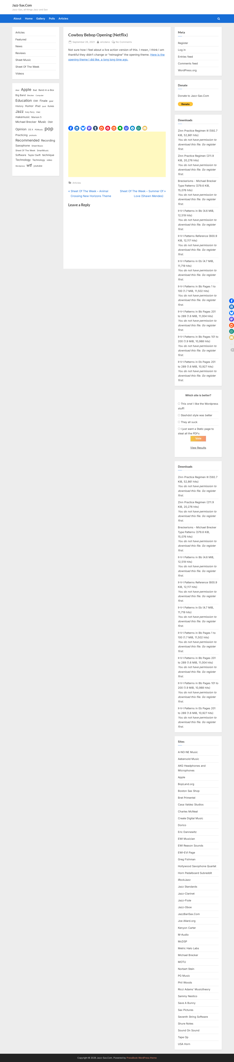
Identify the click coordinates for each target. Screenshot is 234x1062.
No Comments (124, 42)
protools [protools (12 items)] (33, 135)
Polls (52, 18)
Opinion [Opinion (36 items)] (20, 129)
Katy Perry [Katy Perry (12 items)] (30, 112)
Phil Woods (185, 982)
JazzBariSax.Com (189, 914)
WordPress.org (187, 70)
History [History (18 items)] (19, 106)
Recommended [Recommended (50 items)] (27, 140)
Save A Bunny (186, 1003)
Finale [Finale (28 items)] (43, 100)
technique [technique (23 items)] (48, 155)
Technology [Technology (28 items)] (23, 159)
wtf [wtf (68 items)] (29, 165)
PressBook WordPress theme (142, 1057)
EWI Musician (186, 838)
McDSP (182, 941)
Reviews (20, 53)
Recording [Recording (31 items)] (48, 140)
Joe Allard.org (186, 920)
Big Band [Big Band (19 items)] (20, 95)
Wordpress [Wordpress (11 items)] (20, 166)
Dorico (182, 825)
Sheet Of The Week (27, 66)
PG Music (184, 975)
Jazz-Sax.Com (22, 5)
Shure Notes (185, 1023)
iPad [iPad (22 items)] (37, 106)
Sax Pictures (185, 1010)
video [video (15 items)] (49, 160)
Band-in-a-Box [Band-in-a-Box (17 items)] (46, 90)
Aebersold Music (188, 759)
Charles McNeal (188, 811)
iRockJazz (184, 879)
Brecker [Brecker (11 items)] (30, 95)
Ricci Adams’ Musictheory (194, 989)
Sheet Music (23, 59)
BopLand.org (186, 784)
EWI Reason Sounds (190, 845)
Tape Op (183, 1037)
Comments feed (188, 63)
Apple (181, 777)
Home (29, 18)
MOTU (182, 962)
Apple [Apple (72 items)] (26, 89)
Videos (19, 73)
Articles (63, 18)
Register (183, 43)
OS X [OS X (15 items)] (30, 129)
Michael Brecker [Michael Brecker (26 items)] (25, 121)
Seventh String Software (193, 1016)
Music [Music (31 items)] (42, 121)
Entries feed (185, 56)
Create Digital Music (190, 818)
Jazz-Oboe (185, 907)
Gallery (40, 18)
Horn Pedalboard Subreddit (195, 873)
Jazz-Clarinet (186, 893)
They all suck (189, 422)
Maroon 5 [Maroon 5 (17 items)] (36, 117)
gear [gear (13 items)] (51, 101)
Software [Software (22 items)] (20, 155)
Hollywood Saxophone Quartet (197, 866)
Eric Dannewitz (187, 832)
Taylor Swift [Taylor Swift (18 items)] (34, 155)
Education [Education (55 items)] (23, 100)
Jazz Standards (187, 886)
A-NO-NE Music (188, 752)
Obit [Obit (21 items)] (50, 121)
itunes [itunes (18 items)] (51, 106)
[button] (70, 128)
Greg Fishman (186, 859)
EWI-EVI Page (186, 852)
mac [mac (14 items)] (38, 112)
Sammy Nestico (187, 996)
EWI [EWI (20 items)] (35, 100)
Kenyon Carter (187, 927)
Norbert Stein (186, 968)
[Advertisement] (117, 154)
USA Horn (184, 1044)
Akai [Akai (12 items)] (17, 90)
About (17, 18)
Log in (182, 49)
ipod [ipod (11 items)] (44, 106)
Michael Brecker (188, 955)
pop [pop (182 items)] (49, 128)
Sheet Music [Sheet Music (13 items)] (37, 146)
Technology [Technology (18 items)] (38, 160)
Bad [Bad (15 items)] (35, 90)
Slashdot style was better (196, 415)
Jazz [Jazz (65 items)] (19, 111)
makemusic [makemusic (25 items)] (22, 117)
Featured (20, 39)
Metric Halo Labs (188, 948)
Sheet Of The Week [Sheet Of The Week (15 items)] (25, 150)
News (18, 46)
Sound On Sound (188, 1030)
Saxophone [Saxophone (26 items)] (22, 145)
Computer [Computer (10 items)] (40, 95)
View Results (198, 447)
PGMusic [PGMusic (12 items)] (39, 130)
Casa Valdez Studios (191, 804)
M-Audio (183, 934)
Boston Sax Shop (189, 790)
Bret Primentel (186, 797)
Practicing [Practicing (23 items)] (21, 135)
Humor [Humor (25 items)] (29, 106)
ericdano (105, 41)
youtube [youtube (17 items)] (37, 165)
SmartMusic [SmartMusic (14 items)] (43, 150)
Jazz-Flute (184, 900)
